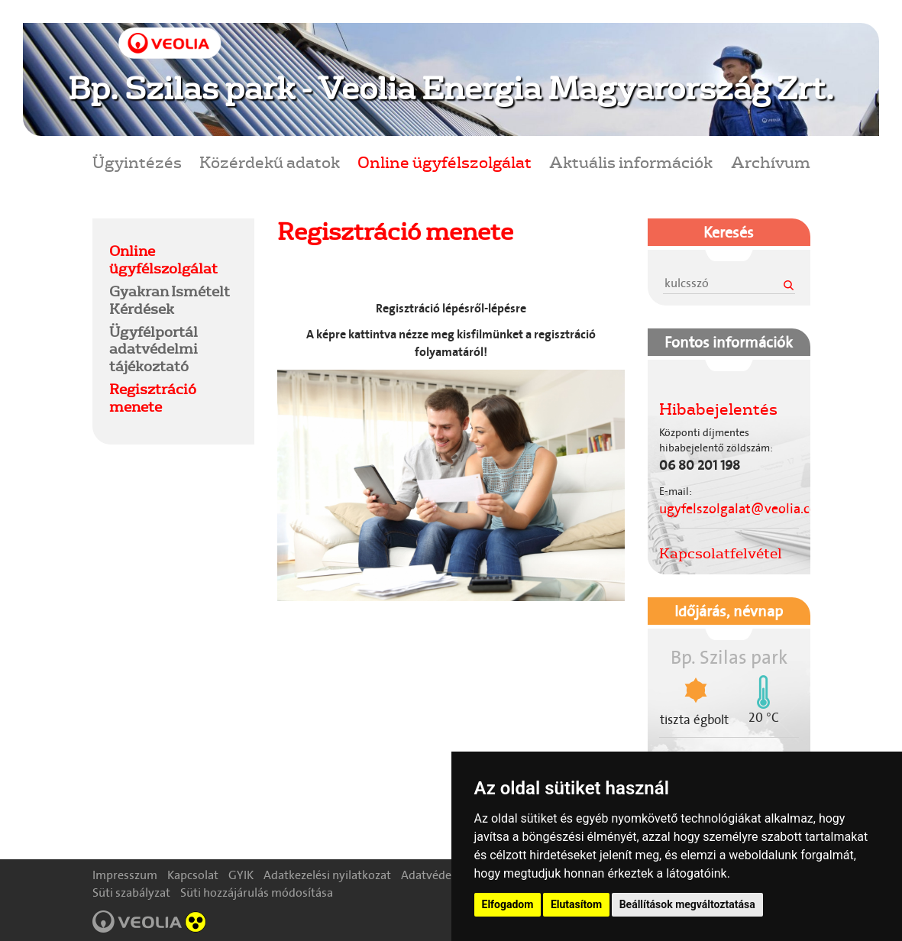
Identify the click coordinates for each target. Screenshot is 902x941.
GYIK (241, 875)
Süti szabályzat (131, 892)
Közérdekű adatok (269, 161)
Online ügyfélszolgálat (444, 161)
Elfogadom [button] (508, 904)
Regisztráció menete (152, 397)
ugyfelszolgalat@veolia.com (744, 509)
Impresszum (124, 875)
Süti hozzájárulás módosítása (256, 892)
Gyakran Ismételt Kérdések (169, 299)
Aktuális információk (631, 161)
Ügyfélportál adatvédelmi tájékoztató (153, 349)
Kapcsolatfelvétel (720, 553)
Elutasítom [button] (576, 904)
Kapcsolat (192, 875)
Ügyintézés (137, 161)
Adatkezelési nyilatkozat (327, 875)
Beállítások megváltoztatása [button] (687, 904)
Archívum (770, 161)
